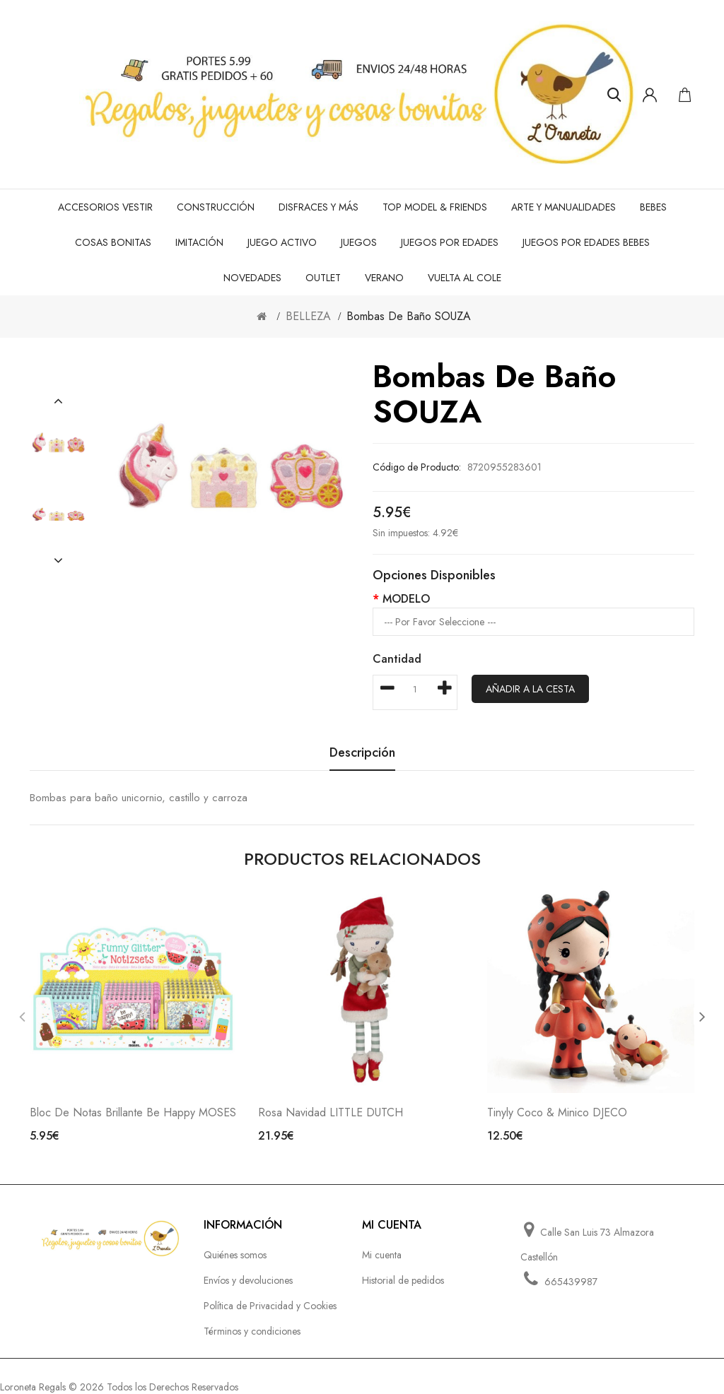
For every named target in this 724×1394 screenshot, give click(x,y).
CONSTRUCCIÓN (216, 207)
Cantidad (397, 659)
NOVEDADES (252, 278)
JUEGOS (359, 242)
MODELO (406, 599)
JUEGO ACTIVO (282, 242)
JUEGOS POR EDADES (449, 242)
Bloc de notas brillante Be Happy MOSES (133, 1112)
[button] (58, 401)
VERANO (384, 278)
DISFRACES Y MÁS (318, 207)
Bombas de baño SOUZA (408, 316)
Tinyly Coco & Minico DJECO (557, 1112)
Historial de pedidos (403, 1280)
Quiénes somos (235, 1255)
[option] (58, 446)
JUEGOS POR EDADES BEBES (586, 242)
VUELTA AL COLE (464, 278)
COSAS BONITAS (113, 242)
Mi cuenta (382, 1255)
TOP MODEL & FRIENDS (435, 207)
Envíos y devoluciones (248, 1280)
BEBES (653, 207)
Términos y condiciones (252, 1331)
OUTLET (323, 278)
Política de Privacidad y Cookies (270, 1306)
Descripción (362, 753)
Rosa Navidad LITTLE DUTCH (330, 1112)
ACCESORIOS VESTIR (105, 207)
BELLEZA (308, 316)
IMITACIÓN (199, 242)
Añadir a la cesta (530, 689)
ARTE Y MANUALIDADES (563, 207)
